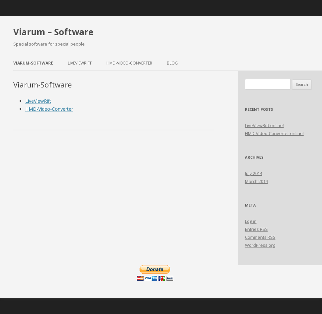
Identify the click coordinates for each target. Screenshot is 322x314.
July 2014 (253, 173)
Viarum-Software (33, 63)
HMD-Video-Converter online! (274, 133)
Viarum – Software (53, 32)
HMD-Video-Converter (129, 63)
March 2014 (256, 181)
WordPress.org (260, 245)
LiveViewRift (80, 63)
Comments (260, 237)
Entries (256, 229)
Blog (172, 63)
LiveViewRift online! (264, 125)
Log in (251, 221)
